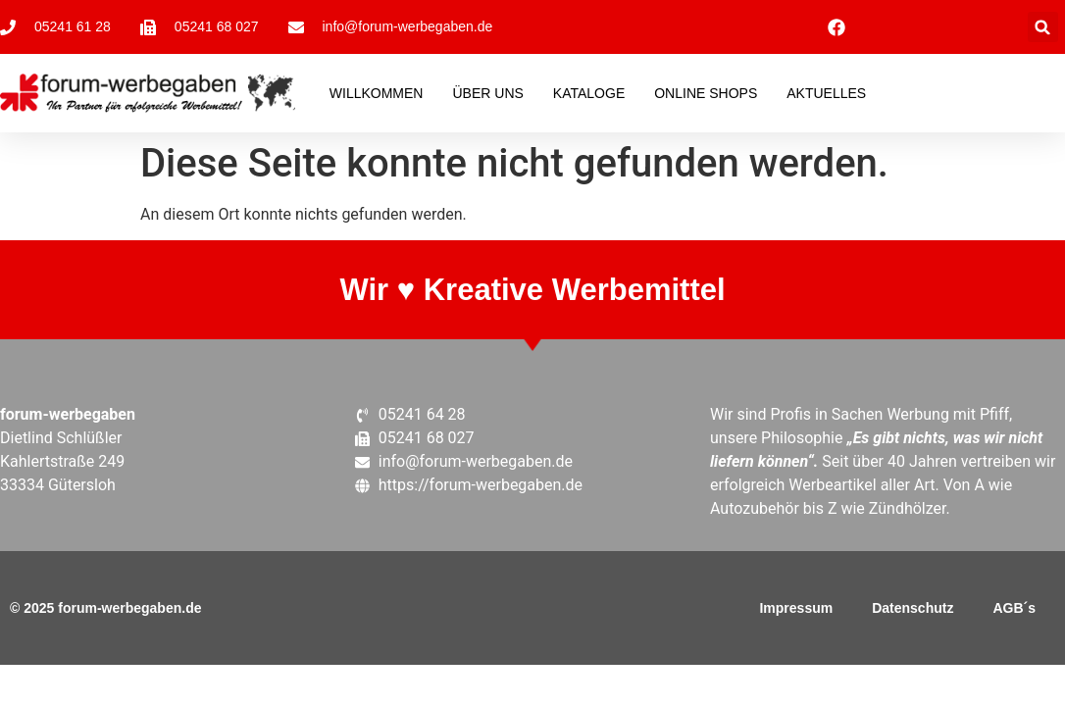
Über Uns (487, 93)
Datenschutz (912, 608)
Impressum (796, 608)
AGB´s (1014, 608)
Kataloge (589, 93)
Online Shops (705, 93)
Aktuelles (826, 93)
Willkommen (377, 93)
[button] (1043, 27)
